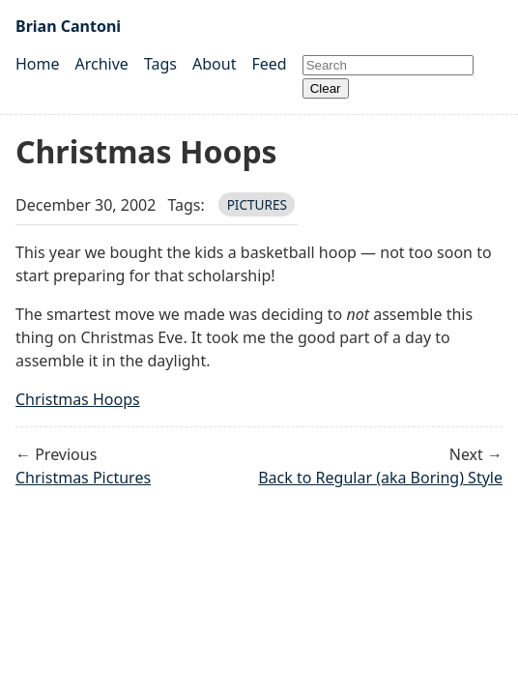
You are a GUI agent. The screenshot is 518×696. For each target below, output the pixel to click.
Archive (102, 63)
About (214, 63)
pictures (257, 204)
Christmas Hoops (77, 399)
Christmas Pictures (83, 477)
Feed (268, 63)
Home (37, 63)
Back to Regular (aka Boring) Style (380, 477)
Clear (325, 88)
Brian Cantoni (68, 26)
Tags (160, 63)
